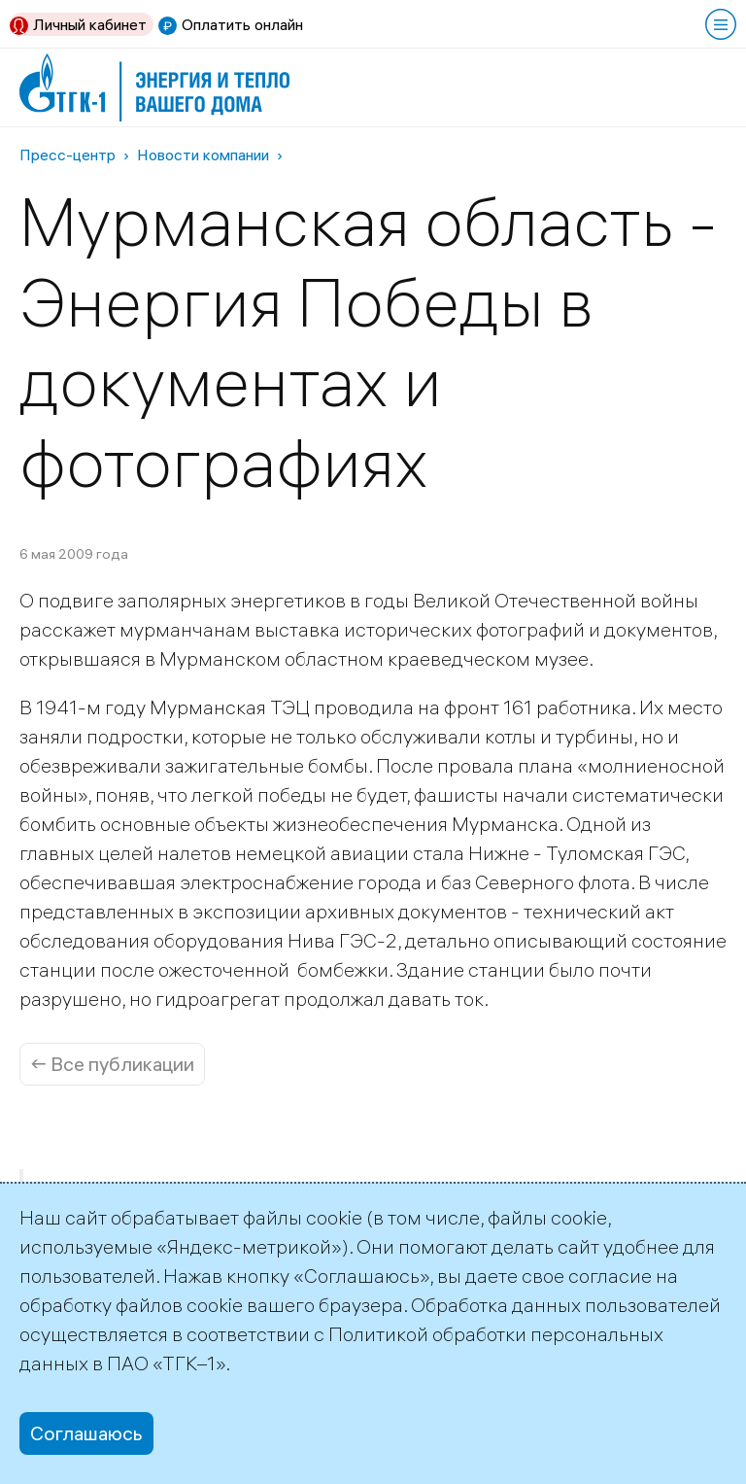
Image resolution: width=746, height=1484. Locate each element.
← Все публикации (112, 1064)
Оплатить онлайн (242, 24)
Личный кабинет (90, 24)
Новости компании (203, 154)
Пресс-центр (67, 154)
